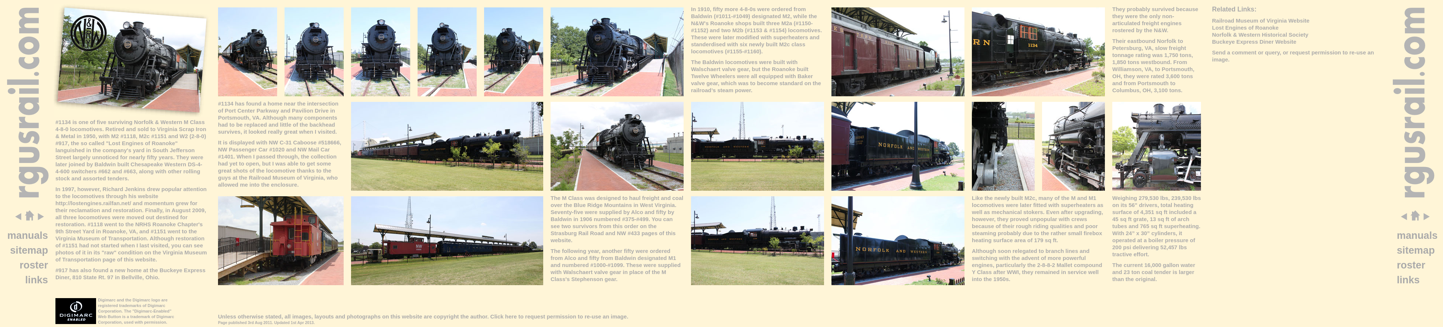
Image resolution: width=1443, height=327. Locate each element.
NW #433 (628, 233)
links (36, 280)
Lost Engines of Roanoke (1245, 27)
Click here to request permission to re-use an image (558, 316)
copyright (446, 316)
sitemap (29, 250)
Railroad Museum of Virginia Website (1261, 20)
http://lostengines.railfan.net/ (93, 203)
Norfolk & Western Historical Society (1260, 34)
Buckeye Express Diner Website (1254, 42)
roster (34, 265)
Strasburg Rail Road (577, 233)
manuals (27, 235)
